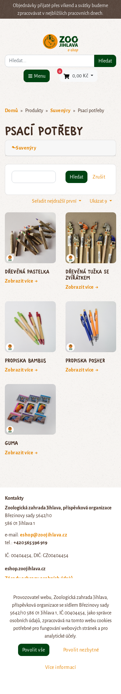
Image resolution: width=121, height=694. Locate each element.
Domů (11, 110)
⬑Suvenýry (24, 147)
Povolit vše (33, 649)
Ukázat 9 (99, 201)
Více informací (60, 667)
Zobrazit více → (21, 281)
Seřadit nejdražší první (54, 201)
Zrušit (99, 176)
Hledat (105, 60)
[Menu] (37, 76)
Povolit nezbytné (81, 649)
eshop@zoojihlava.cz (43, 534)
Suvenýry (60, 110)
